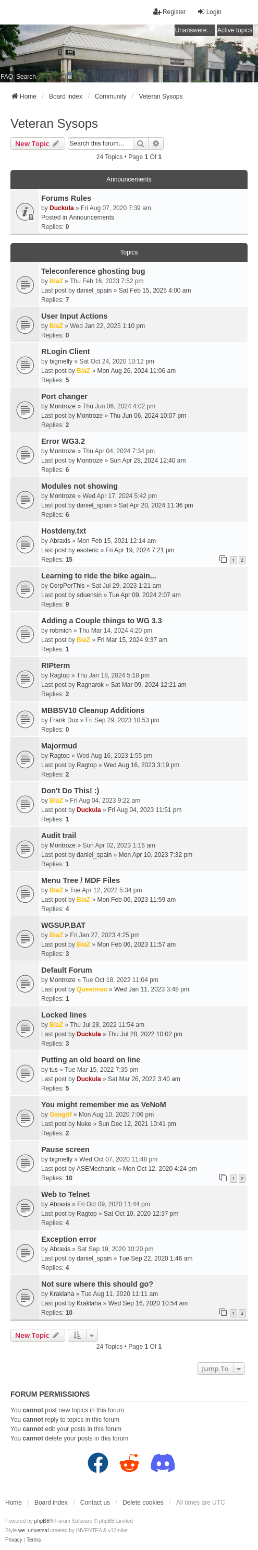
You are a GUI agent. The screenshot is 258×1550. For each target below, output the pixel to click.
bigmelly (61, 361)
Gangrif (61, 1114)
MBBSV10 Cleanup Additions (93, 710)
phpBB (42, 1521)
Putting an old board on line (90, 1060)
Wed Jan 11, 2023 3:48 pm (151, 989)
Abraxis (60, 540)
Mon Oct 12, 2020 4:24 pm (160, 1168)
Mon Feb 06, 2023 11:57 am (136, 944)
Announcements (91, 217)
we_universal (33, 1530)
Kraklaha (62, 1294)
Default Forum (66, 970)
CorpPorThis (67, 585)
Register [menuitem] (169, 12)
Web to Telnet (65, 1194)
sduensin (89, 595)
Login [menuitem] (209, 12)
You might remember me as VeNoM (103, 1104)
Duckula (62, 208)
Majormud (59, 746)
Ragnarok (90, 684)
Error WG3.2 (63, 441)
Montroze (63, 406)
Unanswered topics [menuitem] (195, 30)
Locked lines (64, 1015)
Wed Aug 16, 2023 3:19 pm (141, 765)
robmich (61, 630)
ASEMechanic (96, 1168)
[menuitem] (13, 1540)
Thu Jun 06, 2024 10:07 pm (147, 415)
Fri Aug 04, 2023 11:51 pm (144, 810)
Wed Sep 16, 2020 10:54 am (148, 1303)
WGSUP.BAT (63, 925)
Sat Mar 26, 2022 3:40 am (144, 1079)
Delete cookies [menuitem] (143, 1502)
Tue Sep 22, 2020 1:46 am (156, 1258)
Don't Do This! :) (70, 790)
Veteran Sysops (54, 123)
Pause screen (65, 1149)
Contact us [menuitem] (95, 1502)
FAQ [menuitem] (7, 76)
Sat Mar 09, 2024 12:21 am (148, 684)
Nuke (84, 1124)
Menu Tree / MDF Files (80, 880)
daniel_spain (94, 290)
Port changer (64, 396)
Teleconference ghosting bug (93, 271)
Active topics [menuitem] (234, 30)
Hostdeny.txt (63, 531)
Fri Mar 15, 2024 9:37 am (132, 640)
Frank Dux (64, 720)
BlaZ (56, 281)
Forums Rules (66, 198)
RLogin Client (65, 351)
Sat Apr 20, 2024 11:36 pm (156, 505)
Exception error (68, 1239)
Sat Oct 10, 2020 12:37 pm (141, 1213)
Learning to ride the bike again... (98, 576)
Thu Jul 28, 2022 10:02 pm (145, 1034)
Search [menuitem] (26, 76)
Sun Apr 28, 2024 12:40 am (147, 460)
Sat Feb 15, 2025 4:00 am (155, 290)
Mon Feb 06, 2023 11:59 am (136, 899)
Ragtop (60, 675)
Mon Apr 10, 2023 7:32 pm (155, 854)
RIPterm (55, 665)
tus (54, 1069)
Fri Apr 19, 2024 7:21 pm (139, 550)
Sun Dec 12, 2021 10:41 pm (137, 1124)
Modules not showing (79, 486)
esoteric (88, 550)
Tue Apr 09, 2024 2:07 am (144, 595)
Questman (92, 989)
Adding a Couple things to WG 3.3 (101, 620)
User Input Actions (74, 316)
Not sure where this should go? (97, 1284)
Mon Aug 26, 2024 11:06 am (136, 370)
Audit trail (58, 835)
